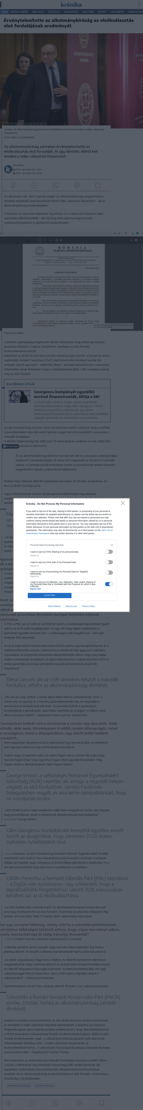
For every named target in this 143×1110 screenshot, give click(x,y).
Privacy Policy (88, 606)
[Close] (124, 504)
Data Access (71, 606)
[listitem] (71, 545)
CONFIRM (49, 595)
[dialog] (71, 555)
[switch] (109, 552)
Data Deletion (54, 606)
